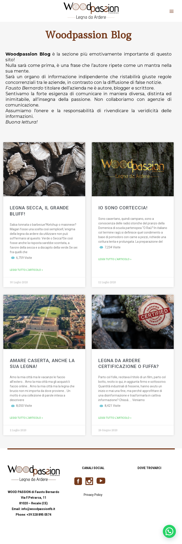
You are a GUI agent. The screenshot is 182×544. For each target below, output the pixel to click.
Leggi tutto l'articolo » (26, 269)
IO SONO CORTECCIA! (123, 207)
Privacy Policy (93, 495)
